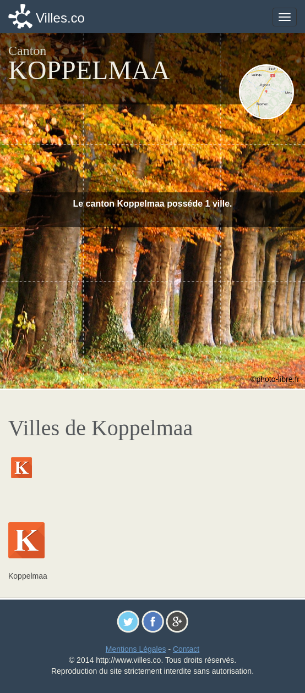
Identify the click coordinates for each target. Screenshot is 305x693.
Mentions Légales (136, 649)
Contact (186, 649)
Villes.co (60, 17)
